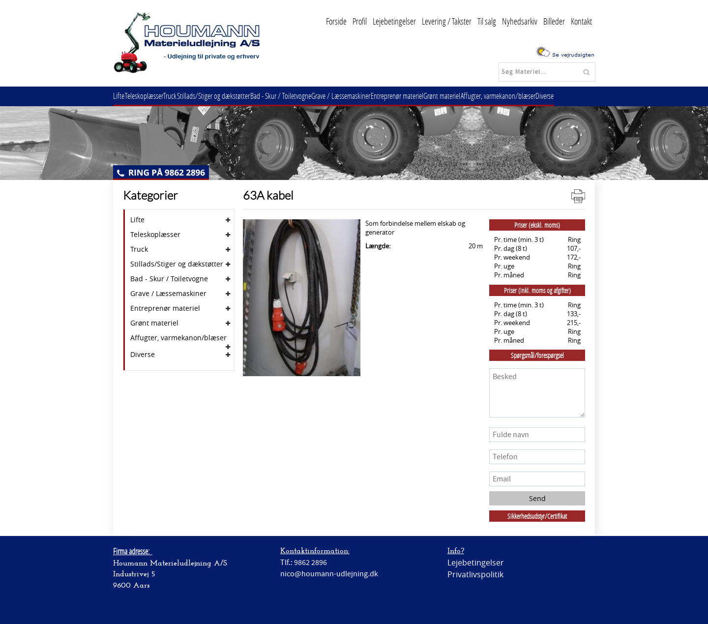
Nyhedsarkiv (519, 21)
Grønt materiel (469, 95)
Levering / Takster (447, 21)
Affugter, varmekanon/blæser (529, 95)
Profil (360, 21)
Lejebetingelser (394, 21)
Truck (179, 95)
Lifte (120, 95)
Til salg (486, 21)
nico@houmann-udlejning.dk (329, 574)
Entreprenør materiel (420, 95)
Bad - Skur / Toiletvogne (296, 95)
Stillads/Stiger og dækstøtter (226, 95)
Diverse (579, 95)
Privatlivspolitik (475, 574)
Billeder (554, 21)
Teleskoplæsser (149, 95)
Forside (336, 21)
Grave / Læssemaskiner (360, 95)
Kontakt (581, 21)
